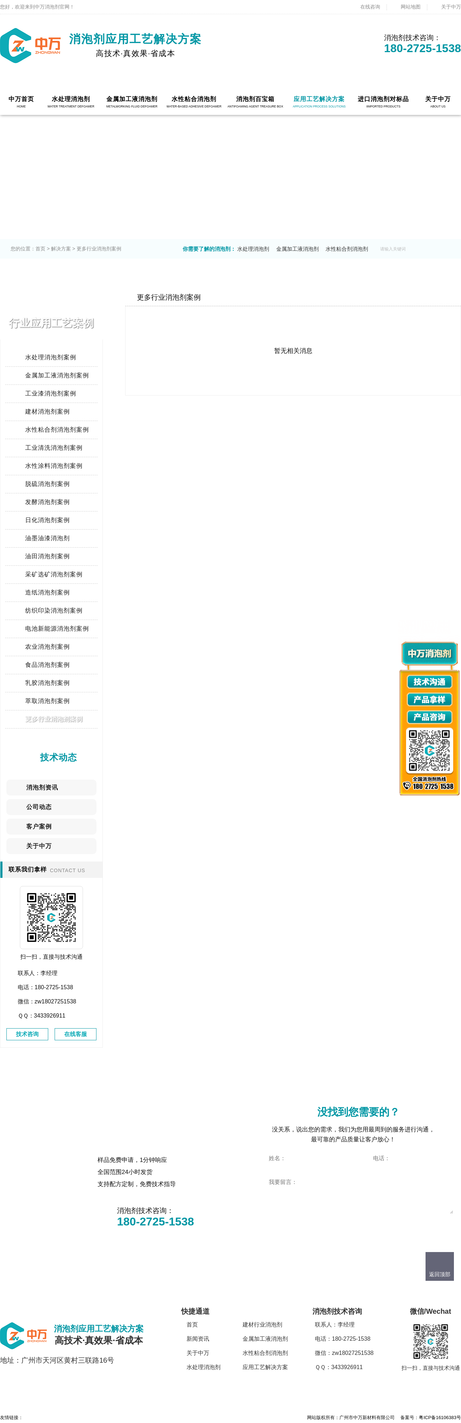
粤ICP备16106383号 (440, 1417)
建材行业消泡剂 (262, 1325)
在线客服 (75, 1034)
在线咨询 (370, 7)
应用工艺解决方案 (265, 1367)
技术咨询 (27, 1034)
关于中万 (451, 7)
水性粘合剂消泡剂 (347, 249)
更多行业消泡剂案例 (99, 248)
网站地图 (411, 7)
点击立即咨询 (300, 1226)
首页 (40, 248)
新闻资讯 (198, 1339)
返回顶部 (439, 1274)
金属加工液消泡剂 (297, 249)
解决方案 (61, 248)
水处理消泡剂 (253, 249)
